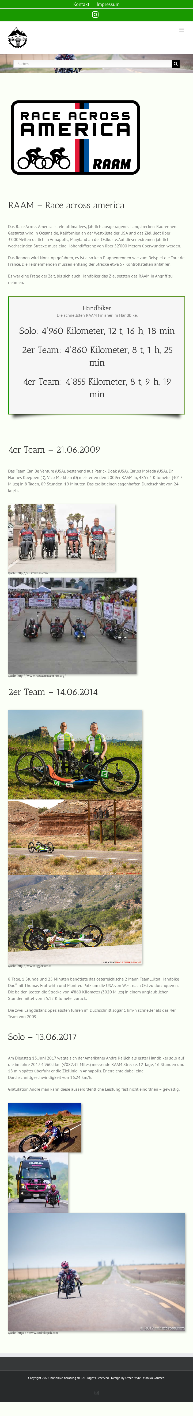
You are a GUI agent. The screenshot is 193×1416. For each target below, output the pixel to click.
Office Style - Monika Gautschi (145, 1378)
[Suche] (176, 64)
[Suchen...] (92, 64)
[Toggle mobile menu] (182, 30)
